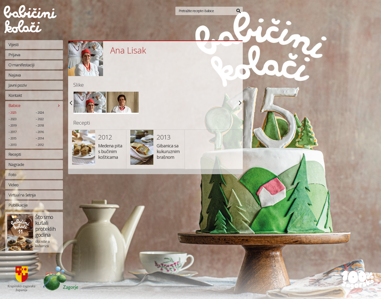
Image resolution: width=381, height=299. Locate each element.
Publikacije (17, 205)
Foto (12, 174)
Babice (14, 105)
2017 (13, 132)
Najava (14, 75)
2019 (13, 125)
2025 (13, 112)
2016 (41, 132)
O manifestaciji (21, 65)
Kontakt (15, 95)
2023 (13, 119)
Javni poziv (17, 85)
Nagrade (16, 164)
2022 (41, 119)
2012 (41, 144)
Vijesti (13, 44)
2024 (41, 112)
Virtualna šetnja (22, 195)
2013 (13, 144)
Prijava (14, 54)
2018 (41, 125)
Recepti (14, 154)
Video (13, 185)
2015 (13, 138)
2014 (41, 138)
